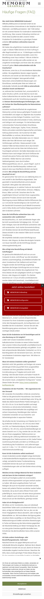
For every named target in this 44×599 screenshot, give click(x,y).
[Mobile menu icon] (39, 3)
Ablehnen (22, 593)
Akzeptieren (22, 588)
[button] (40, 562)
